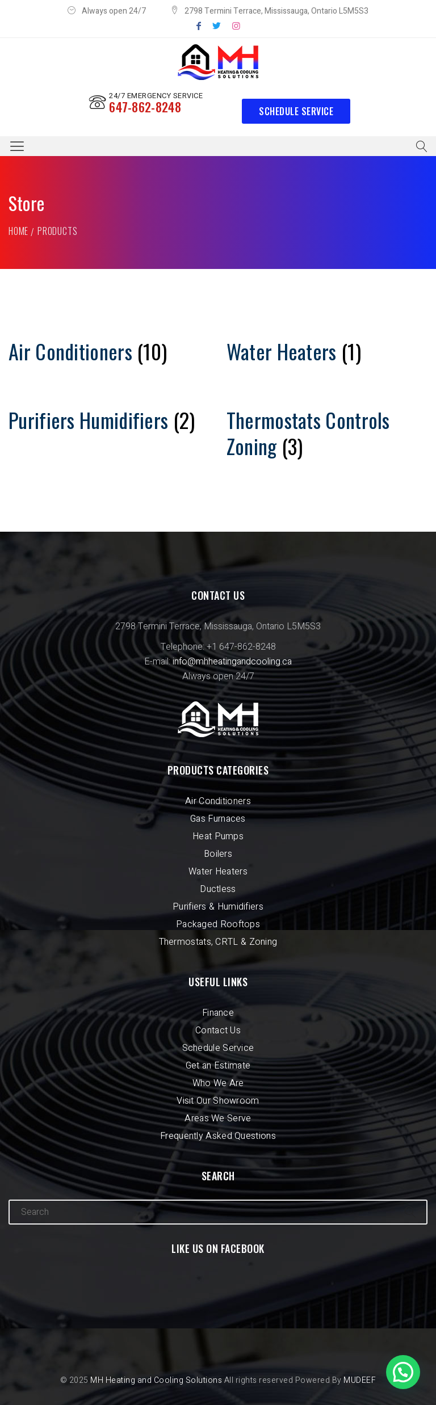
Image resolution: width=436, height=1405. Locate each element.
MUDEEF (359, 1380)
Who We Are (218, 1083)
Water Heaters (218, 871)
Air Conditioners (218, 801)
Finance (218, 1013)
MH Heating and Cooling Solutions (156, 1380)
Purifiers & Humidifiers (218, 907)
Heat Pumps (218, 836)
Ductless (218, 889)
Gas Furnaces (218, 819)
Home (18, 231)
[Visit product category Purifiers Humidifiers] (109, 420)
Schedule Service (296, 111)
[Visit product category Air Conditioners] (109, 351)
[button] (403, 1372)
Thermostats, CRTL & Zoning (218, 942)
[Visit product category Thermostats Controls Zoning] (327, 433)
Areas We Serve (218, 1118)
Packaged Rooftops (218, 924)
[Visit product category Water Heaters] (327, 351)
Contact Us (218, 1030)
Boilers (218, 854)
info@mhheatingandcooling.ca (232, 661)
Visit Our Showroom (218, 1101)
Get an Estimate (218, 1065)
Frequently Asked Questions (218, 1136)
